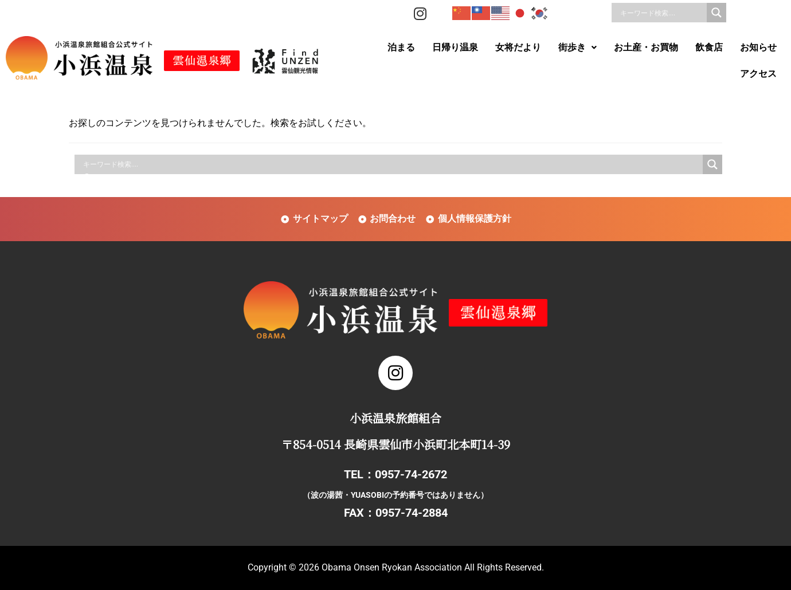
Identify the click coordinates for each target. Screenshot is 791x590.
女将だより (518, 47)
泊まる (401, 47)
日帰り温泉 (455, 47)
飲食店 (709, 47)
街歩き (577, 47)
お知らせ (758, 47)
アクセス (758, 73)
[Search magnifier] (716, 12)
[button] (577, 47)
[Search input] (662, 12)
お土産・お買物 (646, 47)
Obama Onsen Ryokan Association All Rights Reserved (432, 567)
